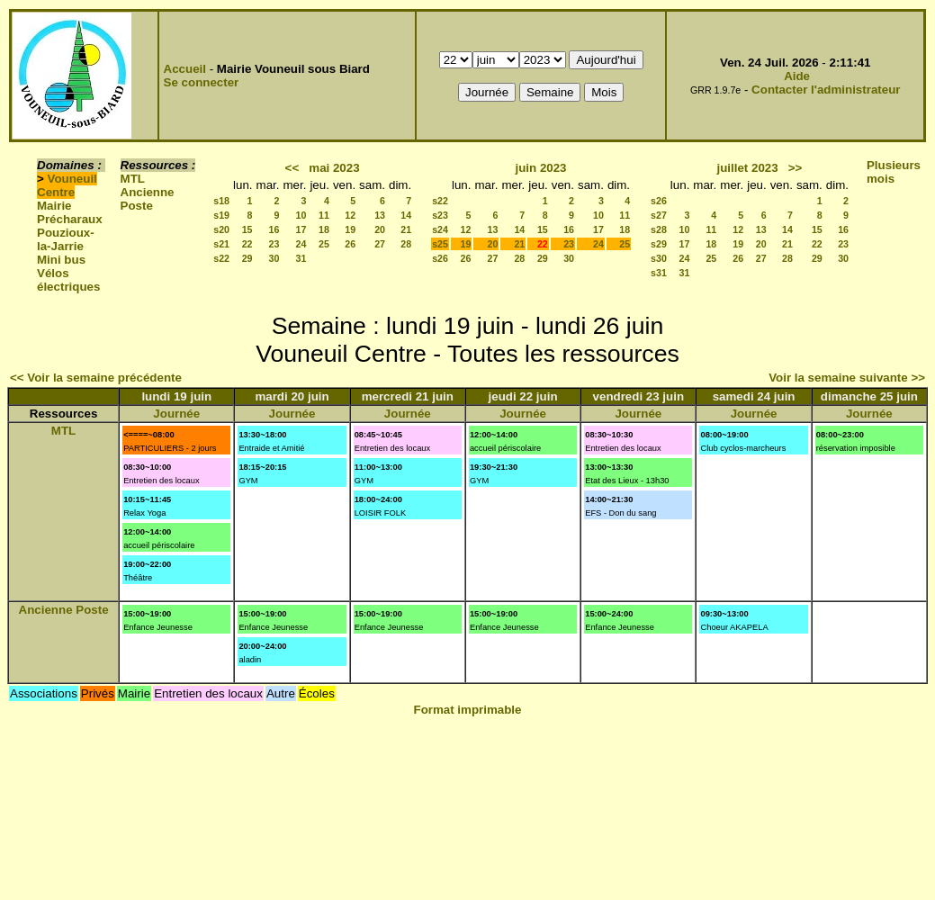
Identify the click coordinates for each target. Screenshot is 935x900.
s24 (440, 229)
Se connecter (201, 82)
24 (301, 243)
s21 (221, 243)
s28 (659, 229)
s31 (659, 272)
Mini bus (61, 259)
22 (247, 243)
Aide (797, 76)
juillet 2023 (747, 168)
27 (379, 243)
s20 (221, 229)
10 (301, 215)
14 (405, 215)
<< (292, 168)
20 (379, 229)
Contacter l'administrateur (825, 89)
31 (301, 258)
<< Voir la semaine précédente (96, 377)
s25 (440, 243)
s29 (659, 243)
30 (274, 258)
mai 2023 (334, 168)
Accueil (185, 69)
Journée (176, 413)
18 (324, 229)
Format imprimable (468, 709)
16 (274, 229)
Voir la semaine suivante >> (847, 377)
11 (324, 215)
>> (795, 168)
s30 (659, 258)
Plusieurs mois (894, 171)
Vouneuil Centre (67, 185)
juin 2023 (540, 168)
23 (274, 243)
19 (350, 229)
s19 (221, 215)
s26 (440, 258)
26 (350, 243)
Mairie (54, 205)
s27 (659, 215)
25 (324, 243)
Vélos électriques (68, 279)
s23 (440, 215)
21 (405, 229)
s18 (221, 200)
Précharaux (70, 219)
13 (379, 215)
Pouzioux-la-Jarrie (65, 239)
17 (301, 229)
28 (405, 243)
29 (247, 258)
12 (350, 215)
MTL (133, 178)
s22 (221, 258)
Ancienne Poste (148, 198)
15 (247, 229)
